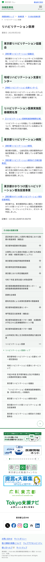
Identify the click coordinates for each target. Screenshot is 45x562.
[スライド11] (30, 459)
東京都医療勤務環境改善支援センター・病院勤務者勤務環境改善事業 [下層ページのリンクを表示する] (23, 287)
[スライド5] (18, 459)
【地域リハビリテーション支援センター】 (20, 87)
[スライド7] (22, 459)
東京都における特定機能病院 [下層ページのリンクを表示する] (23, 273)
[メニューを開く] (40, 8)
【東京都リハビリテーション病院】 (17, 145)
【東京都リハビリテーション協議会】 (18, 53)
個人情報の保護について (11, 543)
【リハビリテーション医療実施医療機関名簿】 (22, 118)
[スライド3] (13, 459)
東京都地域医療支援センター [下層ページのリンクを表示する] (23, 307)
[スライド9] (26, 459)
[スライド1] (9, 459)
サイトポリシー (20, 538)
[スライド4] (16, 459)
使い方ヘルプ (7, 547)
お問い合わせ (7, 538)
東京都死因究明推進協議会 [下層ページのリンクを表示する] (23, 267)
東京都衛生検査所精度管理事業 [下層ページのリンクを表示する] (23, 260)
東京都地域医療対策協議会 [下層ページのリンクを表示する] (23, 245)
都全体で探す (38, 2)
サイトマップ (21, 547)
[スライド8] (24, 459)
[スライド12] (32, 459)
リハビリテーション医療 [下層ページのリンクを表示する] (23, 344)
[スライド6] (20, 459)
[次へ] (38, 459)
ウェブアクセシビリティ (32, 543)
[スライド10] (28, 459)
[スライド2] (11, 459)
